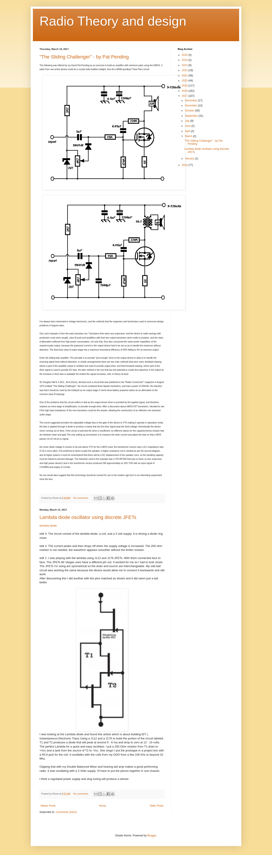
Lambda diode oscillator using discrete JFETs (87, 517)
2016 (185, 165)
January (190, 158)
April (188, 131)
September (192, 115)
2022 (185, 70)
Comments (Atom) (66, 812)
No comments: (81, 498)
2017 (185, 95)
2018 (185, 90)
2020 (185, 80)
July (187, 120)
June (188, 125)
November (191, 105)
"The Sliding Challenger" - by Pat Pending (84, 57)
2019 (185, 85)
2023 (185, 65)
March (189, 136)
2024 (185, 60)
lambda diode (48, 525)
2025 (185, 54)
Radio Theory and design (112, 21)
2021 (185, 75)
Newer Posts (48, 805)
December (191, 100)
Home (102, 805)
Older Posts (156, 805)
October (190, 110)
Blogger (151, 835)
